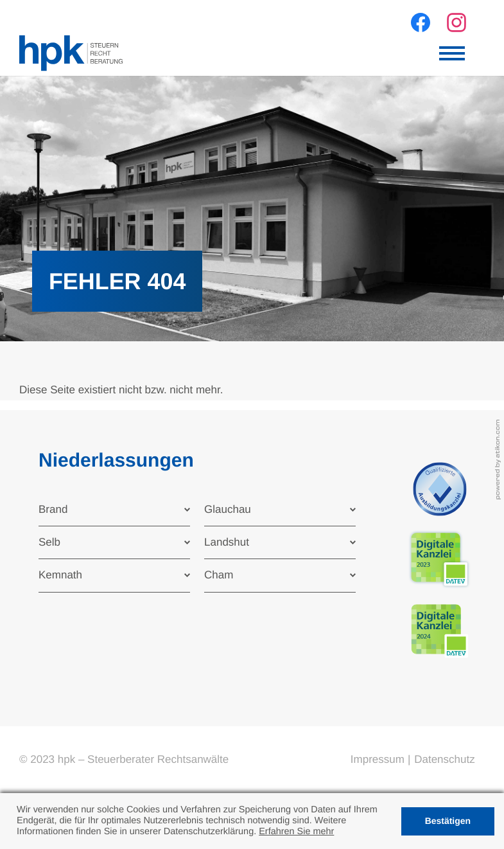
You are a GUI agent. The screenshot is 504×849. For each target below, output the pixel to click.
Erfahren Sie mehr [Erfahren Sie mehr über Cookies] (296, 832)
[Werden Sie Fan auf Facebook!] (420, 22)
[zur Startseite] (71, 53)
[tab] (114, 510)
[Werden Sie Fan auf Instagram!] (456, 22)
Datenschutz (444, 759)
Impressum (377, 759)
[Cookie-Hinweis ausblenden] (447, 821)
